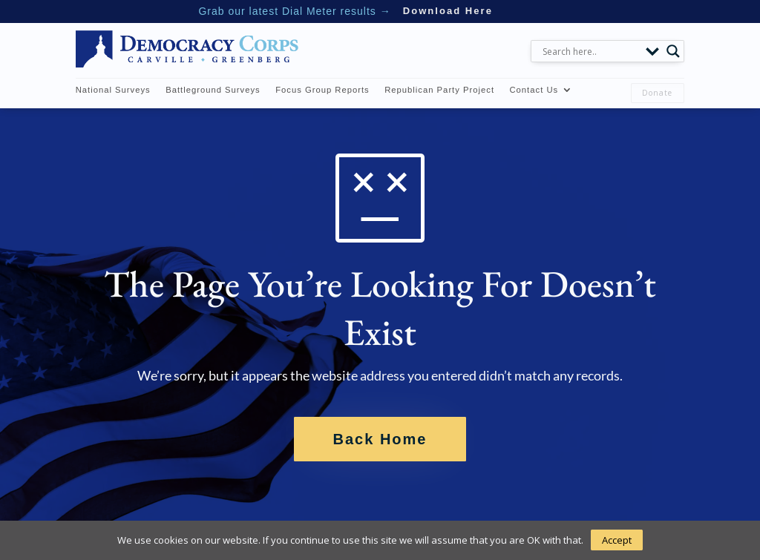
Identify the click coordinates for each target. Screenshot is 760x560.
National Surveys (113, 89)
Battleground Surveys (213, 89)
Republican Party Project (439, 89)
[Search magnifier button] (673, 51)
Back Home (380, 439)
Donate (657, 93)
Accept (617, 540)
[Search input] (590, 51)
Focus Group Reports (322, 89)
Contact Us (533, 89)
